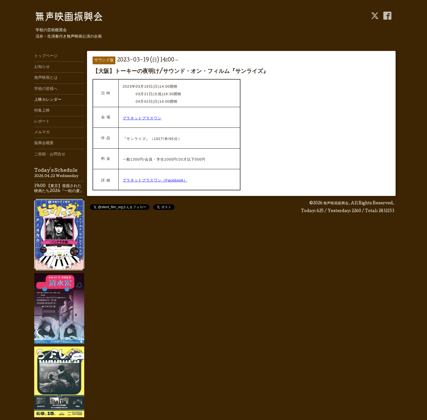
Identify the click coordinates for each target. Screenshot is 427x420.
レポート (42, 121)
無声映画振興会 (336, 203)
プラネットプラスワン (142, 118)
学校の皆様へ (46, 89)
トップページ (46, 56)
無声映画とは (46, 78)
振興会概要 (44, 143)
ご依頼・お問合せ (49, 154)
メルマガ (42, 132)
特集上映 (42, 111)
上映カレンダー (47, 100)
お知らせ (42, 67)
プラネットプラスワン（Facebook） (155, 180)
